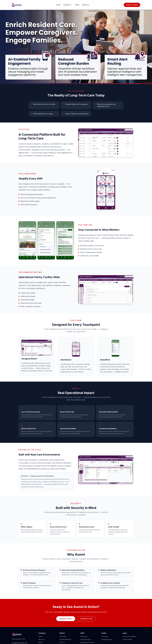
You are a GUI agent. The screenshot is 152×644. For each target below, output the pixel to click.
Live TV (62, 642)
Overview (62, 636)
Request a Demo (132, 5)
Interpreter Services (87, 642)
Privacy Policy (127, 639)
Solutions (67, 5)
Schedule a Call (86, 619)
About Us (85, 5)
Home (58, 5)
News (77, 5)
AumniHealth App (65, 639)
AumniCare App (85, 639)
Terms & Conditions (129, 636)
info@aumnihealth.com (19, 643)
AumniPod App (107, 639)
